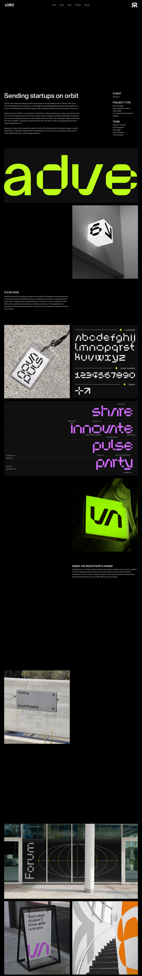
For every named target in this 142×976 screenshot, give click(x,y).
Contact (87, 5)
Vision (69, 5)
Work (54, 5)
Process (78, 5)
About (62, 5)
